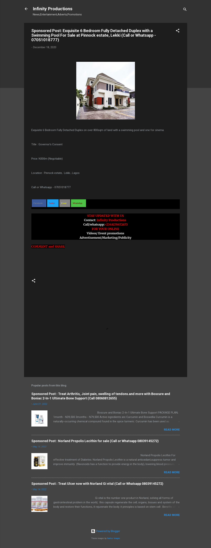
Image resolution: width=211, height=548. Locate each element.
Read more (172, 429)
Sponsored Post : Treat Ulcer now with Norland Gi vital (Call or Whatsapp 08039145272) (97, 484)
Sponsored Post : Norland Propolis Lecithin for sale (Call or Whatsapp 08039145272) (95, 441)
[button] (177, 31)
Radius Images (113, 538)
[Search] (185, 10)
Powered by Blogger (105, 531)
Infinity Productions (52, 8)
